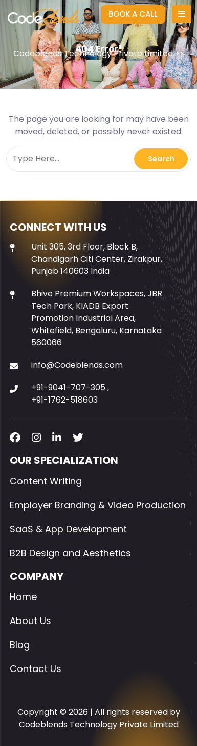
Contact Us (35, 668)
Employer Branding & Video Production (98, 505)
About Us (30, 620)
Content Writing (46, 481)
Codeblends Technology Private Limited (93, 53)
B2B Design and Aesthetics (70, 552)
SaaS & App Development (68, 529)
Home (23, 596)
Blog (20, 644)
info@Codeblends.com (77, 365)
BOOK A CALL (133, 14)
